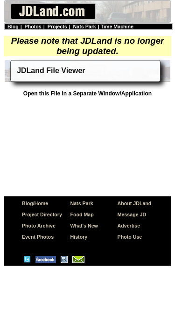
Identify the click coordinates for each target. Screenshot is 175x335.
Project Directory (42, 214)
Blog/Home (35, 203)
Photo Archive (39, 225)
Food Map (82, 214)
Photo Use (130, 237)
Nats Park (84, 26)
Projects (57, 26)
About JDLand (135, 203)
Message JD (132, 214)
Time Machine (117, 26)
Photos (33, 26)
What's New (84, 225)
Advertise (129, 225)
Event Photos (38, 237)
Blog (13, 26)
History (79, 237)
